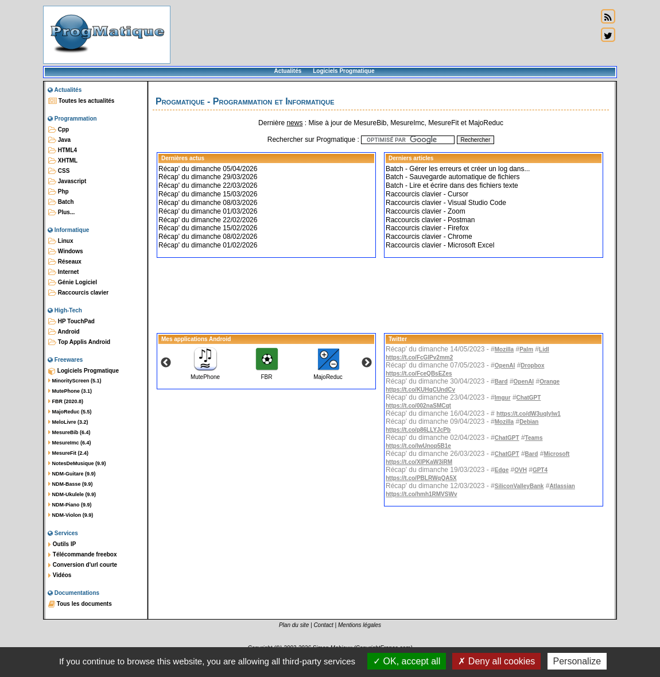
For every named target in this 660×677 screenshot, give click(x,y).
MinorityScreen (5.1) (75, 381)
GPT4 (540, 470)
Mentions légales (359, 625)
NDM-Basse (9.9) (70, 484)
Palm (526, 349)
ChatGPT (529, 397)
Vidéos (59, 575)
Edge (501, 470)
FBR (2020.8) (65, 401)
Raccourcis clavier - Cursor (427, 194)
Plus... (61, 212)
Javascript (67, 181)
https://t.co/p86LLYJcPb (418, 430)
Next (366, 363)
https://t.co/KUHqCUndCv (420, 389)
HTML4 (62, 150)
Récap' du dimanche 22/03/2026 (207, 185)
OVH (520, 470)
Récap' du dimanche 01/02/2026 (207, 245)
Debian (528, 422)
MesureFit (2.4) (68, 453)
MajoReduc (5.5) (70, 412)
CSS (58, 171)
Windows (65, 251)
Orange (549, 381)
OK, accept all (406, 661)
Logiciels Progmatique (343, 71)
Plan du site (294, 625)
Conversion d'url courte (82, 565)
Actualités (287, 71)
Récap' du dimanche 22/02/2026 (207, 220)
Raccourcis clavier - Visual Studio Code (446, 203)
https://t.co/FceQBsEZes (419, 373)
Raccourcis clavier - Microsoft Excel (440, 245)
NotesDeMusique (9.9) (77, 463)
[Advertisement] (384, 34)
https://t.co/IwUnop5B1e (418, 446)
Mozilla (504, 349)
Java (59, 140)
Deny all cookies (496, 661)
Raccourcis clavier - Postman (430, 220)
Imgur (503, 397)
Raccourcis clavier (78, 292)
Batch (61, 202)
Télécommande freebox (82, 554)
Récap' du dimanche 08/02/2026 (207, 237)
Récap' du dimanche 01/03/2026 (207, 211)
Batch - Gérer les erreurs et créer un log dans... (458, 169)
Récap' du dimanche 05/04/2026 (207, 169)
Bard (501, 381)
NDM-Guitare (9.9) (72, 474)
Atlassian (561, 486)
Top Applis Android (79, 342)
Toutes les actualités (81, 101)
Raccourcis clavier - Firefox (427, 228)
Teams (534, 438)
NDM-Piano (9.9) (70, 505)
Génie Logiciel (72, 282)
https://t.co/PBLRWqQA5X (421, 478)
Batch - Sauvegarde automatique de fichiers (452, 177)
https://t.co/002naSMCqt (418, 406)
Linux (60, 241)
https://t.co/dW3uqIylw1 (528, 414)
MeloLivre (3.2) (68, 422)
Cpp (58, 129)
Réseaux (64, 261)
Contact (323, 625)
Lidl (544, 349)
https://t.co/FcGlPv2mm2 (419, 357)
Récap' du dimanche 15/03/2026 (207, 194)
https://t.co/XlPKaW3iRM (419, 462)
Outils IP (62, 544)
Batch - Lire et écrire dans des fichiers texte (452, 185)
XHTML (62, 160)
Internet (63, 272)
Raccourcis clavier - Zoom (425, 211)
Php (58, 191)
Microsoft (556, 454)
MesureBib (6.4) (69, 432)
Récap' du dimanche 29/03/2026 (207, 177)
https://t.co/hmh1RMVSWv (421, 494)
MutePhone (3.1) (70, 391)
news (294, 123)
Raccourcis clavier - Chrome (429, 237)
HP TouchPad (71, 321)
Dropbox (532, 365)
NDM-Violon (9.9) (70, 515)
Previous (166, 363)
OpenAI (505, 365)
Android (64, 331)
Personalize (577, 661)
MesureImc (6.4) (69, 443)
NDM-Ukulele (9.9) (72, 494)
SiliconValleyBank (519, 486)
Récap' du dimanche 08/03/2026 (207, 203)
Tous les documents (80, 604)
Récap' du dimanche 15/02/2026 (207, 228)
